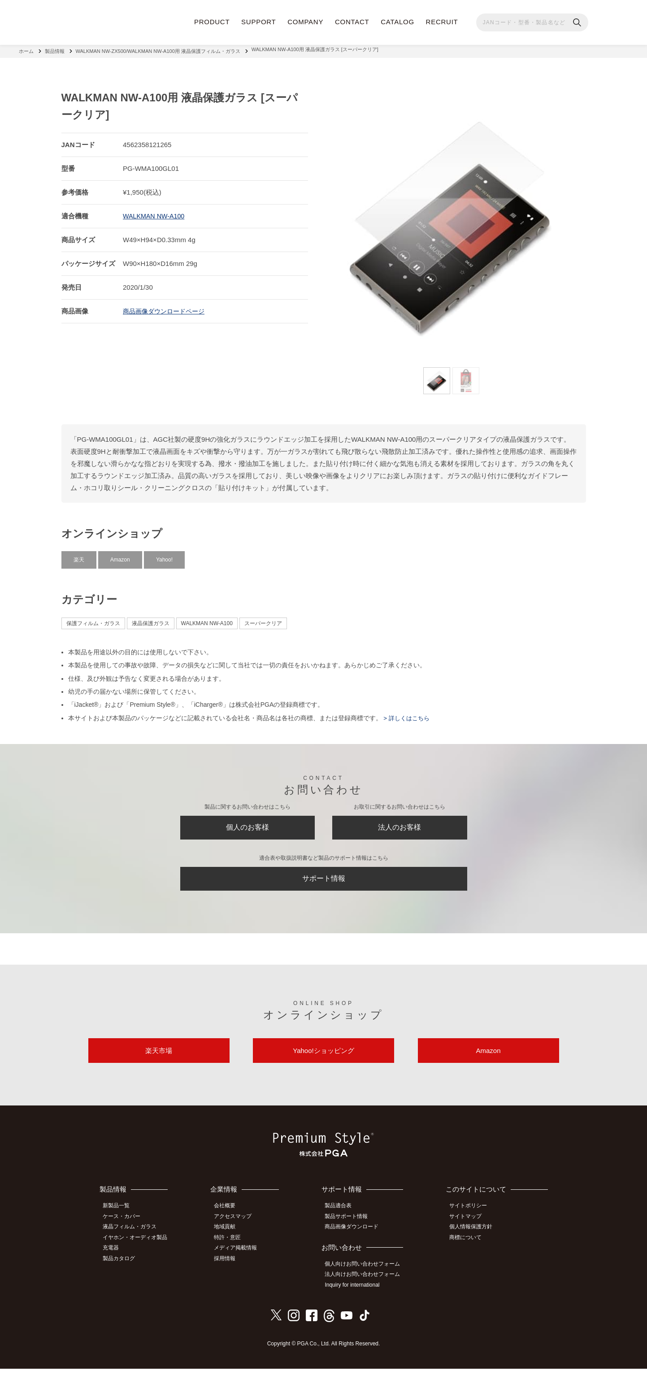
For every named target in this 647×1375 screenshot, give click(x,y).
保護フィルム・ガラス (93, 620)
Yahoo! (164, 556)
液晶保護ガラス (150, 620)
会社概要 (229, 1216)
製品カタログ (122, 1265)
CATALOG (397, 22)
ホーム (26, 49)
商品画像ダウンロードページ (166, 307)
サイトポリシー (471, 1216)
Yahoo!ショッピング (323, 1058)
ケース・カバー (125, 1226)
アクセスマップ (237, 1226)
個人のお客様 (247, 826)
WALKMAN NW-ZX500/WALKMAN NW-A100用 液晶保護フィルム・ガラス (158, 49)
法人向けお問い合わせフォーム (366, 1282)
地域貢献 (229, 1236)
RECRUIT (442, 22)
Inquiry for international (356, 1292)
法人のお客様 (399, 826)
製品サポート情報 (350, 1226)
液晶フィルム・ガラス (133, 1236)
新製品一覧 (119, 1216)
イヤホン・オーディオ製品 (138, 1246)
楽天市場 (158, 1058)
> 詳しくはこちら (407, 714)
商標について (468, 1246)
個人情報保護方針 (473, 1236)
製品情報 (55, 49)
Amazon (120, 556)
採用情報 (229, 1265)
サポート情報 (324, 881)
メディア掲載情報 (240, 1256)
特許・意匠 (232, 1246)
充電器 (114, 1256)
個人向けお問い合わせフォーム (366, 1272)
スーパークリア (263, 620)
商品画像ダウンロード (355, 1236)
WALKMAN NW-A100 (155, 212)
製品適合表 (342, 1216)
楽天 (79, 556)
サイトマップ (468, 1226)
